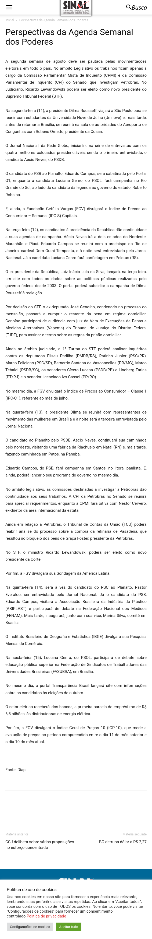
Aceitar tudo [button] (68, 927)
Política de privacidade (46, 916)
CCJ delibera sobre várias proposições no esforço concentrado (39, 844)
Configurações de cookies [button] (30, 927)
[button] (9, 7)
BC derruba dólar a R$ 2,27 (123, 841)
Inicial (9, 20)
